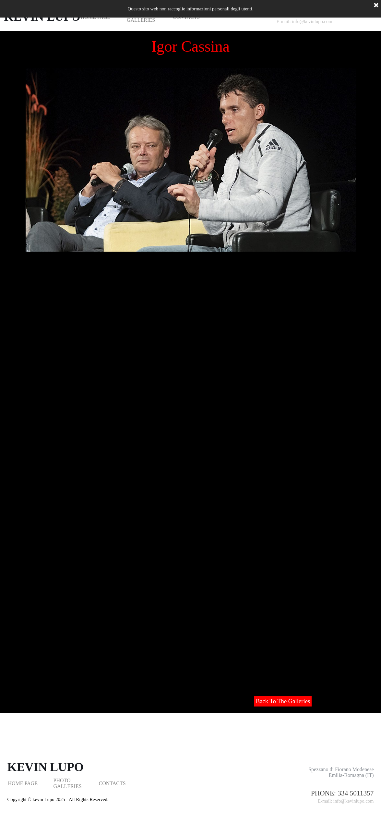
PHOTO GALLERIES (68, 783)
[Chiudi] (376, 5)
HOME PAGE (23, 783)
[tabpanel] (323, 797)
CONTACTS (112, 783)
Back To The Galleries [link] (283, 701)
